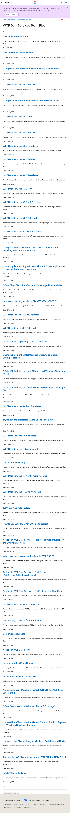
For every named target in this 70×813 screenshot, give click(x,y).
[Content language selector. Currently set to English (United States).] (12, 800)
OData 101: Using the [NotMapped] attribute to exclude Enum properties (31, 356)
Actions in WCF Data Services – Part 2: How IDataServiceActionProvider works (24, 573)
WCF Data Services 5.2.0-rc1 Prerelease (22, 231)
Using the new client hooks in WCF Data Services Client (31, 100)
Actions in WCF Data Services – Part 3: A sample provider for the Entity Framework (33, 541)
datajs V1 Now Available (15, 772)
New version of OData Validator (18, 52)
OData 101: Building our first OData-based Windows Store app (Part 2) (34, 372)
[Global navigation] (2, 2)
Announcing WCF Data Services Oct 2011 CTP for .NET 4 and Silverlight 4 (33, 691)
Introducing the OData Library (18, 662)
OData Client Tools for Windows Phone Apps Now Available (32, 285)
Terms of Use (7, 807)
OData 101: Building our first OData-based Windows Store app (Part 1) (34, 389)
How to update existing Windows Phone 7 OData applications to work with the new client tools (34, 268)
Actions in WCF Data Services (18, 649)
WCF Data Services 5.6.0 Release (19, 84)
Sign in (67, 2)
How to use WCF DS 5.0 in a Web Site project (25, 523)
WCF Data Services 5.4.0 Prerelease (20, 175)
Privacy (42, 805)
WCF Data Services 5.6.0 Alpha (18, 116)
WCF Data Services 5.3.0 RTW (17, 188)
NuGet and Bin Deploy (14, 462)
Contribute (35, 805)
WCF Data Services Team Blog (25, 19)
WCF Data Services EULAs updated (20, 448)
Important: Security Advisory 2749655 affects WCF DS (30, 301)
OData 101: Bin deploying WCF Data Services (25, 341)
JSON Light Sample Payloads (17, 507)
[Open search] (62, 2)
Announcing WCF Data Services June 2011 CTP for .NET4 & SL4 (34, 756)
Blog (27, 805)
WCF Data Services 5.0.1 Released (19, 435)
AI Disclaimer (7, 805)
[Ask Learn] (62, 19)
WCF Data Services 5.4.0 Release (19, 159)
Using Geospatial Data (14, 633)
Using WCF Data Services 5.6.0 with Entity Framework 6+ (31, 68)
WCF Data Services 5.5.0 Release (19, 132)
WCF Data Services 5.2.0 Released (20, 217)
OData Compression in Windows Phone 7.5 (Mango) (29, 706)
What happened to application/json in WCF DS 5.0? (28, 555)
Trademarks (16, 807)
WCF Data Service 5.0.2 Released (19, 327)
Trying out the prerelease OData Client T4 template (28, 419)
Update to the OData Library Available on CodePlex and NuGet (34, 741)
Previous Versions (18, 805)
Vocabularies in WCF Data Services (20, 676)
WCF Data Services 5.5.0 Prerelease (20, 145)
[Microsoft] (35, 2)
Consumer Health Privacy (55, 805)
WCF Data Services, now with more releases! (25, 475)
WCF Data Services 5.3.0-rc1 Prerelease (22, 201)
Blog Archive (11, 19)
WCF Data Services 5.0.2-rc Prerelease (22, 406)
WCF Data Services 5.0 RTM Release (21, 604)
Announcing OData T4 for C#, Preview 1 (23, 620)
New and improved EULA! (16, 36)
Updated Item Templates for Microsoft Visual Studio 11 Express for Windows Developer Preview (34, 723)
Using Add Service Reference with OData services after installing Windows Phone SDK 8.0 (30, 249)
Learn (4, 19)
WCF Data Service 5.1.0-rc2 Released (21, 314)
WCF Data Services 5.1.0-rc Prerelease (22, 491)
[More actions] (65, 19)
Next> (5, 786)
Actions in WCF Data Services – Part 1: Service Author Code (32, 590)
